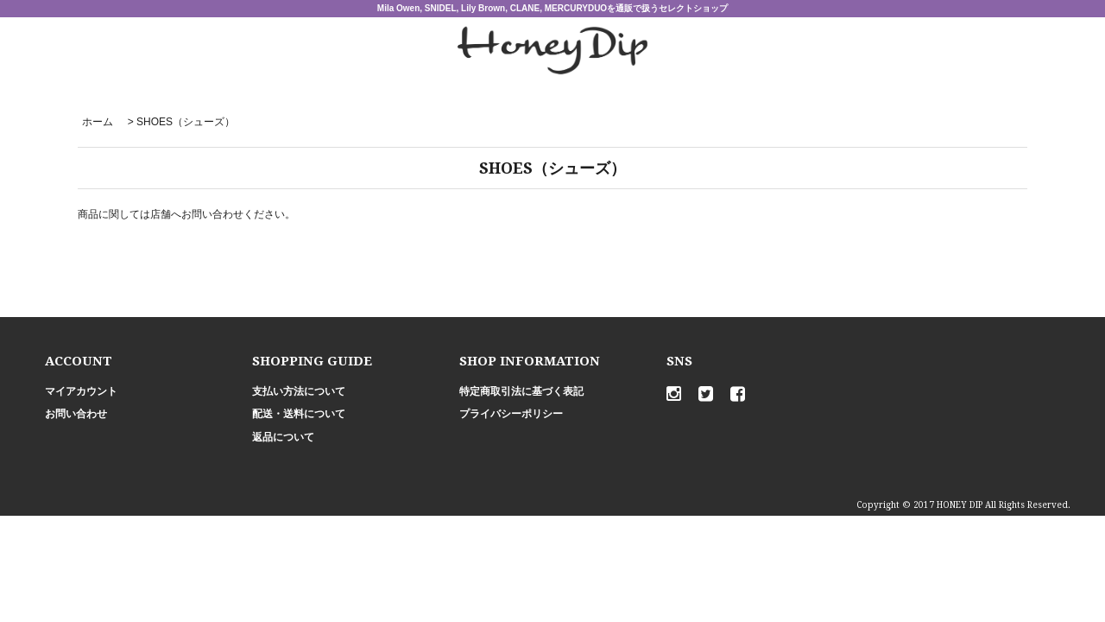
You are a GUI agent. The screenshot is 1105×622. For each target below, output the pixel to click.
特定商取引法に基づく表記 (521, 391)
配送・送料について (298, 414)
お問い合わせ (76, 414)
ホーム (97, 122)
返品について (283, 437)
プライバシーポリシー (511, 414)
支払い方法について (298, 391)
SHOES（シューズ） (185, 122)
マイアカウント (81, 391)
